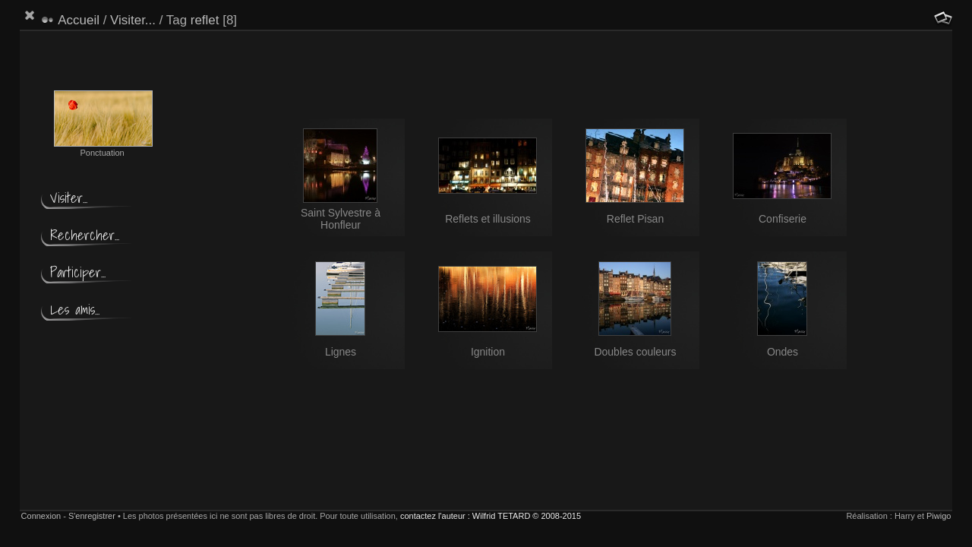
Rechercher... (84, 235)
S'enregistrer (91, 515)
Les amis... (74, 310)
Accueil (78, 20)
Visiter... (133, 20)
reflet (205, 20)
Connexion (41, 515)
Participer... (78, 272)
